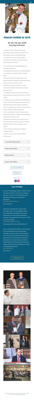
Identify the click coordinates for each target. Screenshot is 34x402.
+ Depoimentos (17, 258)
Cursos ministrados (17, 167)
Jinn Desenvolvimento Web (20, 394)
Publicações (17, 173)
